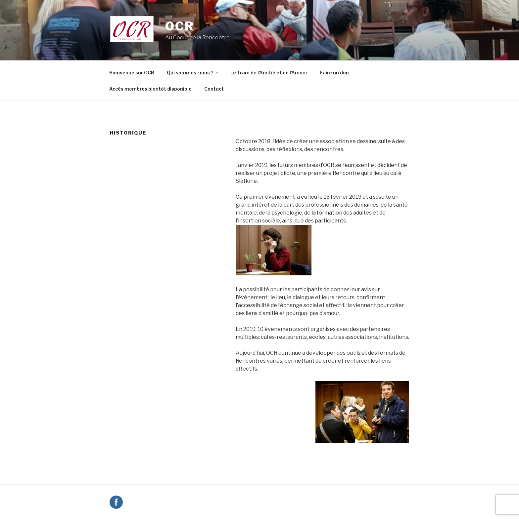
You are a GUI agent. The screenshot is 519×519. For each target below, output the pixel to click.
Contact (214, 89)
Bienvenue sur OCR (131, 72)
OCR (179, 26)
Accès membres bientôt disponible (150, 89)
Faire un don (334, 72)
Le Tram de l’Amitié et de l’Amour (268, 72)
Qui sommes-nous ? (193, 72)
